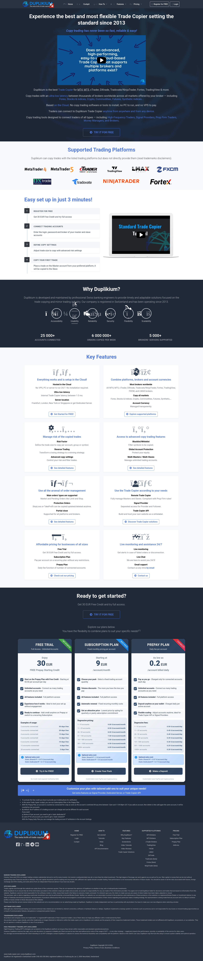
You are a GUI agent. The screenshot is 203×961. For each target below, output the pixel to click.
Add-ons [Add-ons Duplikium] (176, 845)
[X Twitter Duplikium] (22, 844)
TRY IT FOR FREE (101, 132)
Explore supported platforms (141, 414)
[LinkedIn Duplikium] (27, 844)
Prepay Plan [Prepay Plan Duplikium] (176, 842)
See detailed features (62, 468)
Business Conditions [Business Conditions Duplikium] (112, 948)
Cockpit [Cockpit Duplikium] (76, 842)
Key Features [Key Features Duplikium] (126, 838)
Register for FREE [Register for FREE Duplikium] (76, 835)
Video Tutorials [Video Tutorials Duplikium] (126, 845)
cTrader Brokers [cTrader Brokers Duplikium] (151, 842)
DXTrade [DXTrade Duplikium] (151, 855)
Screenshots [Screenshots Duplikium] (126, 842)
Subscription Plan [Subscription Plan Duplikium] (176, 838)
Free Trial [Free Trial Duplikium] (176, 835)
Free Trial (62, 549)
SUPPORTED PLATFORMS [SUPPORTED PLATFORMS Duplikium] (151, 831)
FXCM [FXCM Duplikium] (151, 849)
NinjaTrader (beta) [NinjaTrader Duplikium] (151, 866)
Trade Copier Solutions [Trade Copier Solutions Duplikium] (126, 852)
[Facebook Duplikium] (18, 844)
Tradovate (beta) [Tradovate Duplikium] (151, 859)
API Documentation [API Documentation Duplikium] (101, 849)
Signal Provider (141, 503)
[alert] (101, 790)
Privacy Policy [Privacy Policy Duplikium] (88, 948)
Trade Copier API (141, 511)
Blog (101, 845)
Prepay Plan (62, 564)
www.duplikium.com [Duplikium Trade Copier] (28, 954)
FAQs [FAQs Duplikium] (101, 842)
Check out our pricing (62, 575)
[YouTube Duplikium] (37, 844)
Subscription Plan (62, 557)
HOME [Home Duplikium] (76, 831)
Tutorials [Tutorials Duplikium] (101, 838)
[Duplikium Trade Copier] (27, 835)
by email (150, 568)
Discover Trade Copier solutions (141, 522)
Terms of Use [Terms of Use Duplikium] (99, 948)
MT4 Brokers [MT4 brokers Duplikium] (151, 835)
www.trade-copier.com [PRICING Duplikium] (12, 954)
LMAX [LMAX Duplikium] (151, 852)
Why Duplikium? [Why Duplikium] (126, 835)
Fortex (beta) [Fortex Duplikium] (151, 862)
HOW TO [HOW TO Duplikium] (102, 831)
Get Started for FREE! (62, 414)
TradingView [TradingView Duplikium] (151, 845)
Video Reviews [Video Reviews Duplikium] (126, 849)
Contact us (141, 575)
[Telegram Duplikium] (32, 844)
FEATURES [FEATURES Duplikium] (126, 831)
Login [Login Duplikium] (77, 838)
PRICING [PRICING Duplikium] (176, 831)
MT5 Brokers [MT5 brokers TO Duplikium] (151, 838)
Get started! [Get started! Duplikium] (101, 835)
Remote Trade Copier (141, 495)
